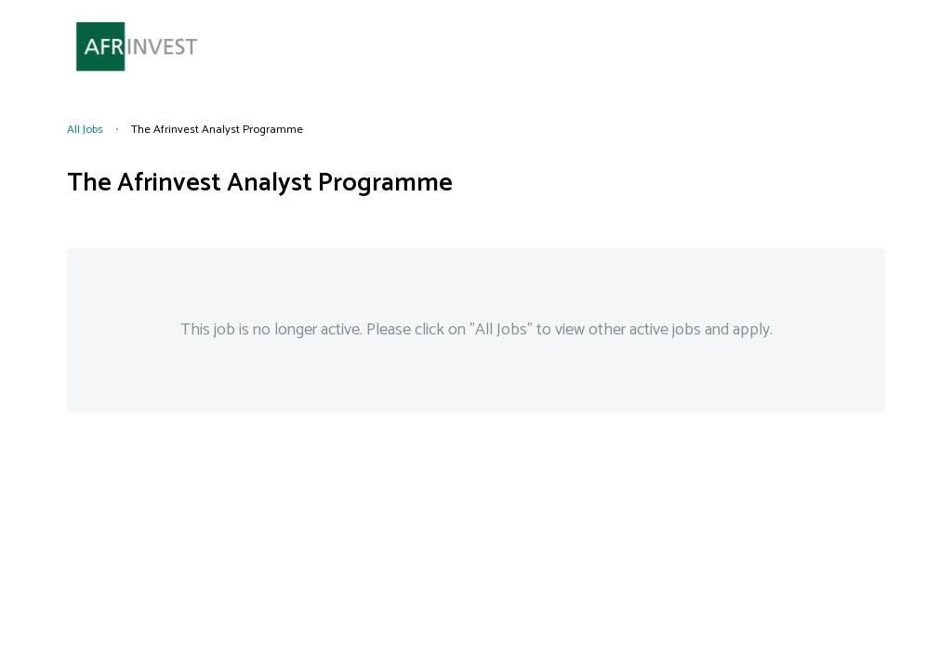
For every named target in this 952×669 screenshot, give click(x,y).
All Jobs (85, 129)
